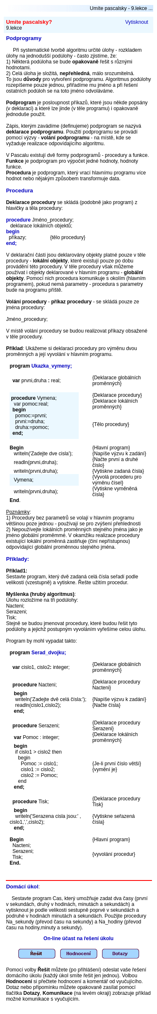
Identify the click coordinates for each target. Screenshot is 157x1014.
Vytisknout (136, 22)
